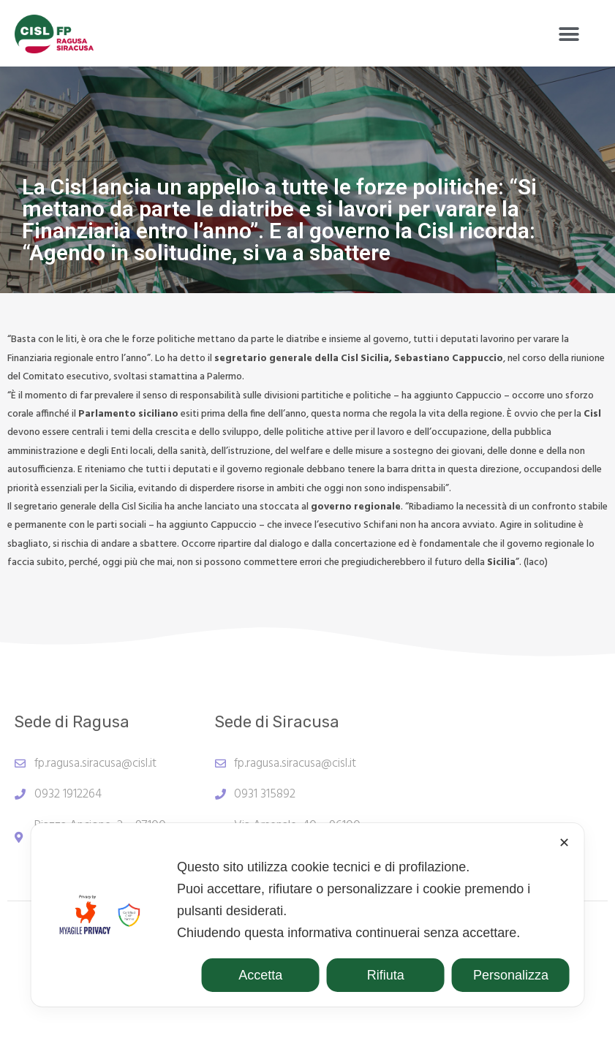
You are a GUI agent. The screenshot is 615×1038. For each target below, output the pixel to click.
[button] (569, 34)
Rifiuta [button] (385, 975)
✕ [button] (564, 843)
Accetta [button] (260, 975)
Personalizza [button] (510, 975)
